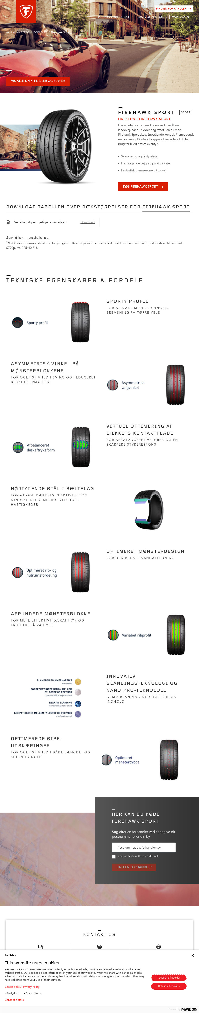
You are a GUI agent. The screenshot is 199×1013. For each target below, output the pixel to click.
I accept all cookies (169, 977)
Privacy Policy (31, 987)
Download (87, 222)
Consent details (14, 1000)
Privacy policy (38, 1000)
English (11, 955)
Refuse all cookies (169, 986)
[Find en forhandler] (173, 8)
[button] (16, 11)
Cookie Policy (13, 987)
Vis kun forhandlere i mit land (135, 857)
